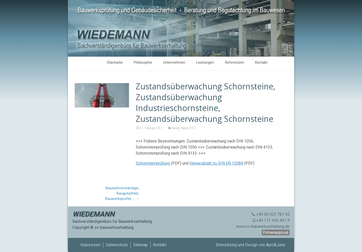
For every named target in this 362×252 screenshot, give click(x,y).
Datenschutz (117, 244)
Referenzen (234, 62)
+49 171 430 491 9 (273, 220)
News (175, 128)
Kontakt (261, 62)
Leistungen (205, 62)
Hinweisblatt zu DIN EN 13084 (216, 163)
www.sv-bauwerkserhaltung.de (263, 226)
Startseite (115, 62)
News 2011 (188, 128)
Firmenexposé (275, 232)
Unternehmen (174, 62)
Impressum (90, 244)
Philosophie (143, 62)
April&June (275, 244)
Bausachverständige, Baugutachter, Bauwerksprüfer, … (122, 193)
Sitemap (140, 244)
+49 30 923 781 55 (273, 214)
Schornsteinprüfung (153, 163)
